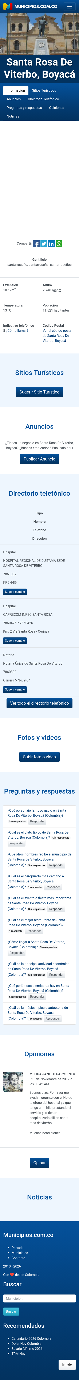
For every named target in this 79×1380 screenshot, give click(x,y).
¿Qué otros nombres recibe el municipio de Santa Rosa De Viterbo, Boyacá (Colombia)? (39, 859)
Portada (18, 1248)
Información (16, 90)
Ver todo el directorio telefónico (39, 703)
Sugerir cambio (15, 591)
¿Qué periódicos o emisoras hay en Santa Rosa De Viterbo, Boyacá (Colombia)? (38, 991)
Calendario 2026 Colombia (31, 1339)
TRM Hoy (18, 1354)
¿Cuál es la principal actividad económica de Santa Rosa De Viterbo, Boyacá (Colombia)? (38, 969)
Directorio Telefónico (43, 99)
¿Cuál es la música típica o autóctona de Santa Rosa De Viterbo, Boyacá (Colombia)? (38, 1013)
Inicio (67, 1364)
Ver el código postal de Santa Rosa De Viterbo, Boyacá (57, 336)
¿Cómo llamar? (17, 331)
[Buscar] (39, 1298)
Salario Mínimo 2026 (27, 1349)
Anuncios (14, 99)
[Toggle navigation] (70, 6)
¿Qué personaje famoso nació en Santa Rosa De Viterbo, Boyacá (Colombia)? (37, 815)
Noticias (13, 116)
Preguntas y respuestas (24, 108)
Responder (37, 821)
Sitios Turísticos (44, 90)
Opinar (39, 1162)
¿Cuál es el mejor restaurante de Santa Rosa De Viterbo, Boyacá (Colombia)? (36, 925)
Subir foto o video (39, 756)
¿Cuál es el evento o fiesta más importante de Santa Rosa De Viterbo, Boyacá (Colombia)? (39, 903)
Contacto (18, 1258)
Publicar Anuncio (39, 459)
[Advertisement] (39, 175)
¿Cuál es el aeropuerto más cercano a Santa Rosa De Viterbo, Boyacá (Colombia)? (36, 881)
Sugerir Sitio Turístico (40, 392)
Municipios (20, 1253)
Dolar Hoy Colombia (27, 1344)
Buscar (11, 1311)
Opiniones (56, 108)
